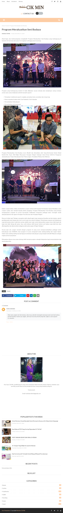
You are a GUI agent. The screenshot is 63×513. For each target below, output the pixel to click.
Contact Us (27, 14)
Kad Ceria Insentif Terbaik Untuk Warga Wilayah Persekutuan (30, 454)
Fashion (31, 488)
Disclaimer (14, 1)
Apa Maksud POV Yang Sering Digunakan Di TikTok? (27, 429)
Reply (7, 321)
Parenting (31, 497)
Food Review (31, 491)
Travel (31, 504)
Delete (11, 321)
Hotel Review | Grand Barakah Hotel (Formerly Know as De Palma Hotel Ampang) (35, 421)
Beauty (31, 485)
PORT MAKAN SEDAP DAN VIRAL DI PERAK (24, 437)
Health (31, 494)
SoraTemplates (6, 510)
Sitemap (21, 1)
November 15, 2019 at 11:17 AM (13, 310)
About (8, 1)
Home (3, 1)
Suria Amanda (10, 308)
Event (7, 25)
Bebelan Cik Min (6, 33)
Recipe (31, 501)
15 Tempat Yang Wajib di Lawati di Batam (23, 445)
